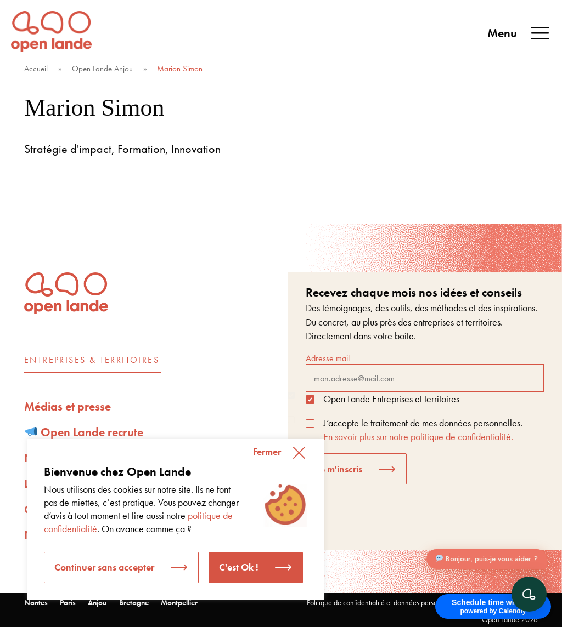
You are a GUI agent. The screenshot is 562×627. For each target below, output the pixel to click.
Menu (519, 33)
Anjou (97, 602)
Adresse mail (425, 372)
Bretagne (134, 602)
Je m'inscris (339, 469)
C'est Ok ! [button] (238, 567)
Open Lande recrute (84, 432)
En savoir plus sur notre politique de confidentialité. (418, 436)
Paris (68, 602)
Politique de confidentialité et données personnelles (383, 602)
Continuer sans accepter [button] (104, 567)
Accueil (36, 68)
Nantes (36, 602)
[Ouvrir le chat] (529, 594)
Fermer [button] (267, 451)
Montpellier (179, 602)
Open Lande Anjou (102, 68)
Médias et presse (67, 406)
